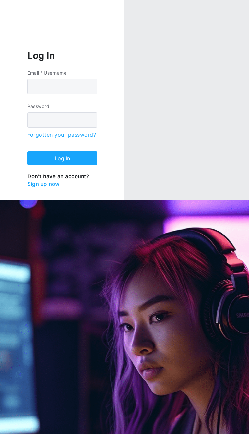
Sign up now (43, 184)
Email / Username (46, 73)
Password (38, 106)
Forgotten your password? (61, 134)
